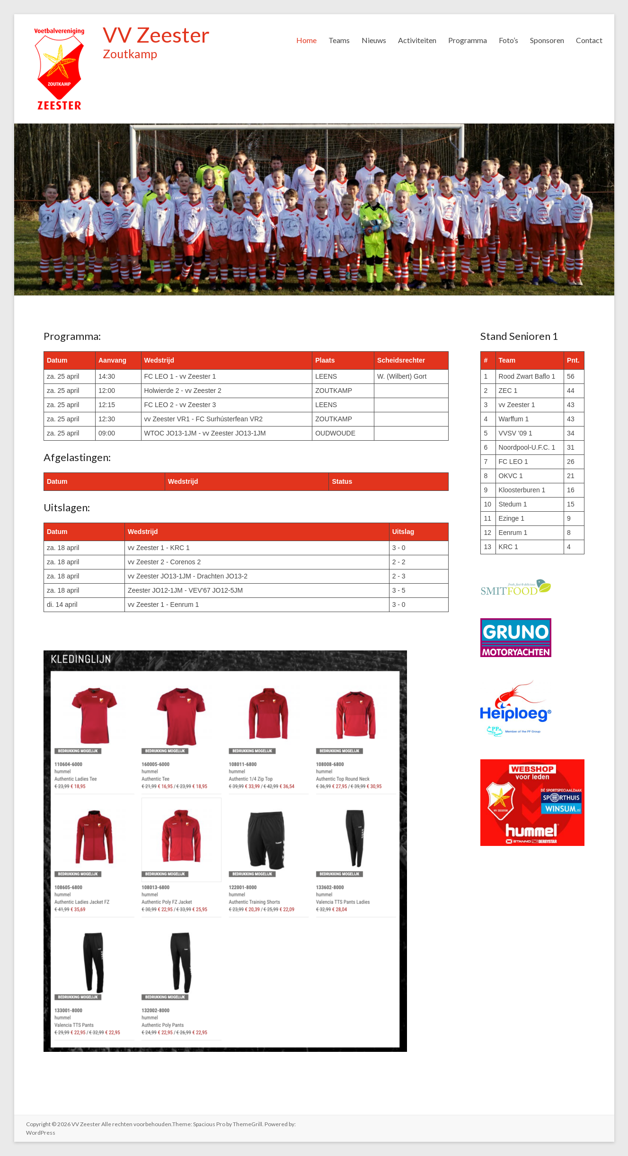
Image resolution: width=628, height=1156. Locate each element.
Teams (339, 40)
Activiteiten (417, 40)
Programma (467, 40)
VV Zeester (156, 34)
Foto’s (508, 40)
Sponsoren (547, 40)
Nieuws (374, 40)
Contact (589, 40)
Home (306, 40)
